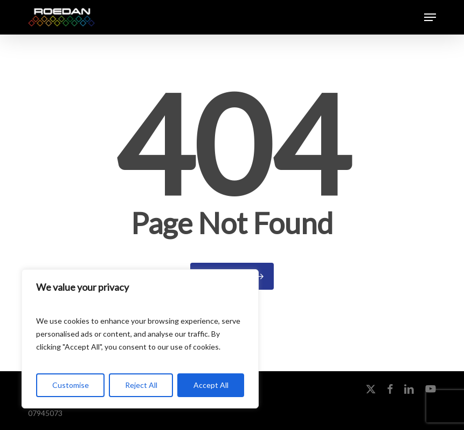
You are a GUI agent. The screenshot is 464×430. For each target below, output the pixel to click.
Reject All (141, 385)
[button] (430, 17)
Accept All (210, 385)
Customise (70, 385)
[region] (140, 338)
